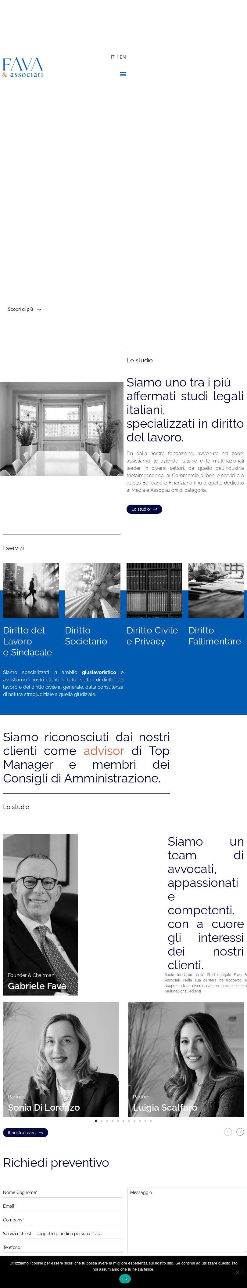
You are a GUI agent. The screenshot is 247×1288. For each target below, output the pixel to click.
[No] (237, 1271)
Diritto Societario (86, 636)
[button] (123, 74)
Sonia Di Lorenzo (44, 1107)
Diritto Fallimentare (214, 636)
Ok (124, 1279)
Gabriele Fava (37, 986)
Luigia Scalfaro (165, 1107)
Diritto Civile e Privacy (152, 636)
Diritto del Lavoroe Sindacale (27, 641)
